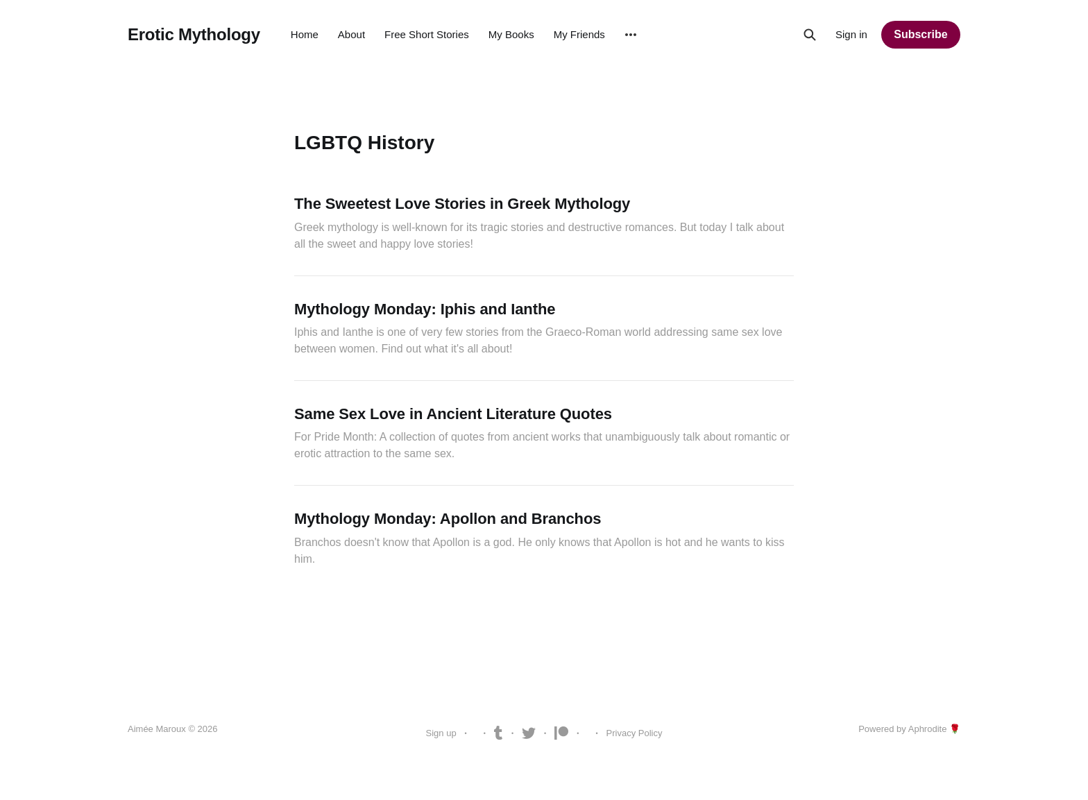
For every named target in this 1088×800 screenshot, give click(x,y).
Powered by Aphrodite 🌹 (909, 729)
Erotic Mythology (194, 34)
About (351, 34)
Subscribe (920, 34)
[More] (630, 34)
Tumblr (498, 733)
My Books (511, 34)
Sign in (851, 34)
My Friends (579, 34)
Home (304, 34)
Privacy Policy (634, 733)
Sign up (441, 733)
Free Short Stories (426, 34)
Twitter (529, 733)
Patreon (561, 733)
